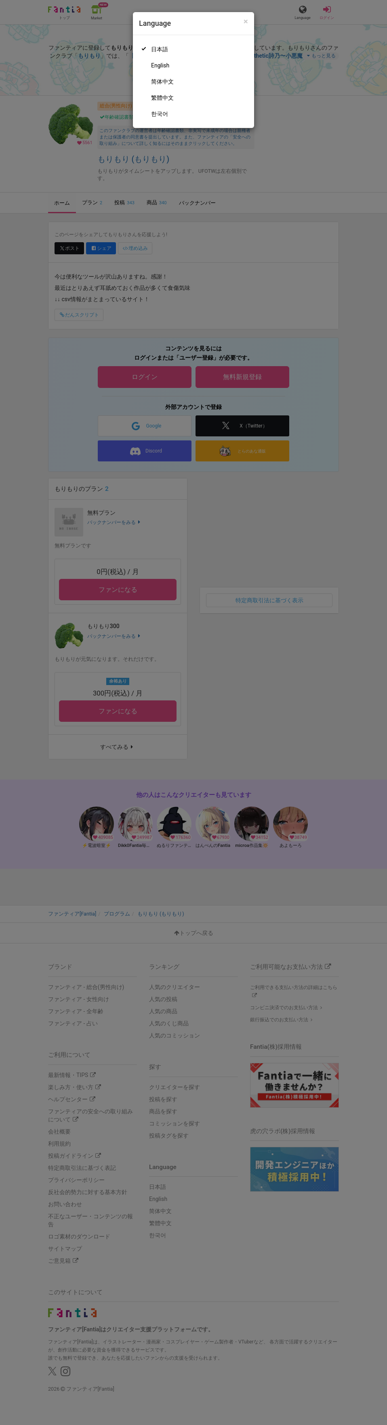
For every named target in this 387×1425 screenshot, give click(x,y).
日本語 (159, 49)
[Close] (246, 21)
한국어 (159, 114)
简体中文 (162, 81)
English (160, 65)
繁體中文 (162, 97)
